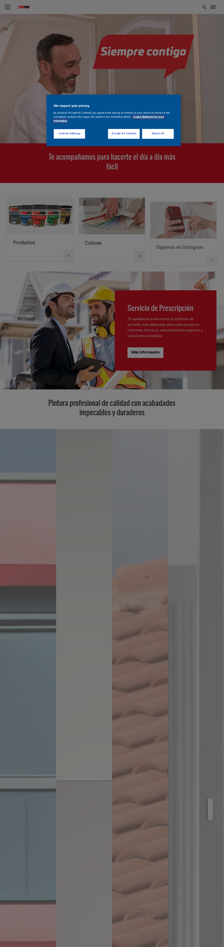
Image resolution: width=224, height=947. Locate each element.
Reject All (158, 133)
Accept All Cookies (124, 133)
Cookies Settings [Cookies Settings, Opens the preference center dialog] (69, 133)
